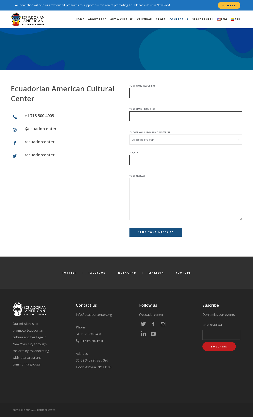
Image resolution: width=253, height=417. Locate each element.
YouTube (183, 272)
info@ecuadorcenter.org (94, 314)
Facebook (97, 272)
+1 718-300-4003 (91, 334)
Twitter (69, 272)
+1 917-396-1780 (91, 341)
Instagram (127, 272)
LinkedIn (156, 272)
